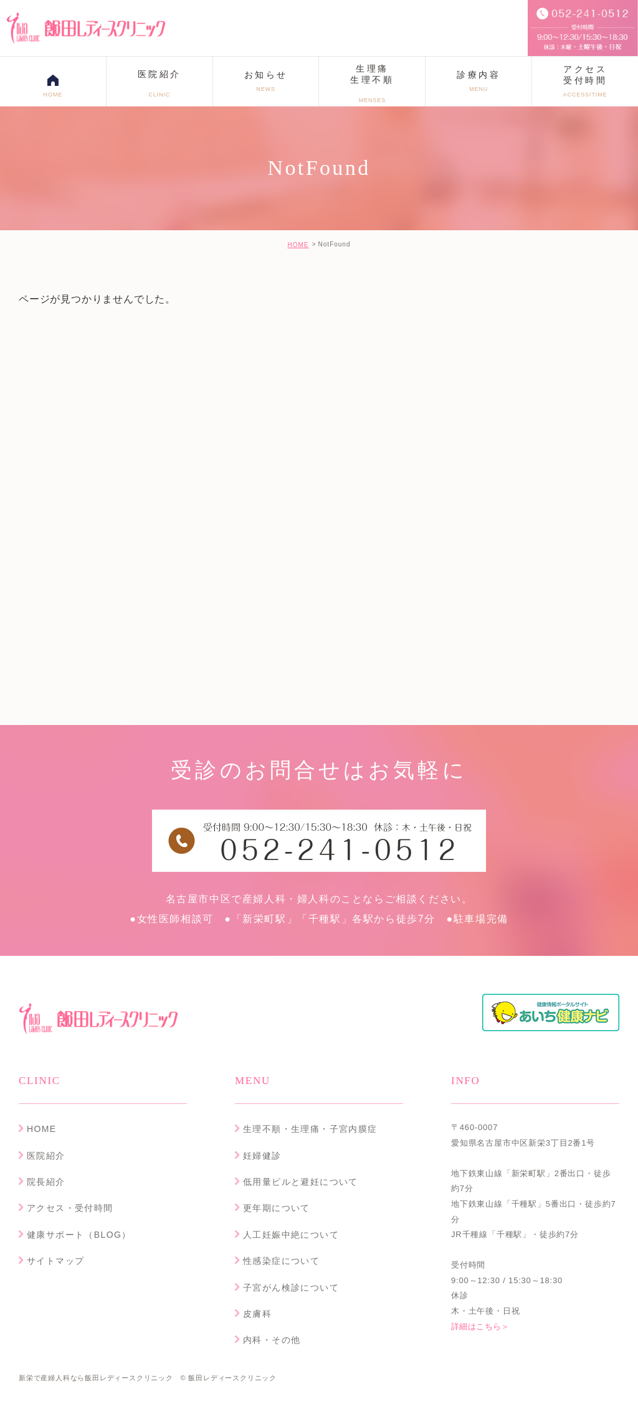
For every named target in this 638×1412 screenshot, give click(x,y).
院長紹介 (46, 1182)
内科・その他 (271, 1340)
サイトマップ (55, 1261)
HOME (297, 244)
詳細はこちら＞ (481, 1326)
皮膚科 (257, 1314)
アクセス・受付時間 (70, 1208)
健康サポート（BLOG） (79, 1235)
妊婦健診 (262, 1156)
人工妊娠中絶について (291, 1235)
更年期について (276, 1208)
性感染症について (281, 1261)
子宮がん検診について (291, 1288)
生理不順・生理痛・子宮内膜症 (310, 1129)
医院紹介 (46, 1156)
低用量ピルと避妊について (300, 1182)
